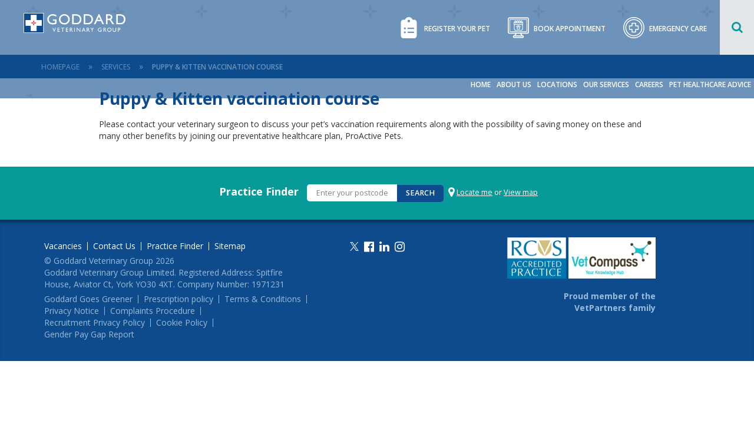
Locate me (474, 192)
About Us (514, 85)
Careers (649, 85)
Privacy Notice (71, 311)
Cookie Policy (181, 323)
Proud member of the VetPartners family (610, 301)
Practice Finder (259, 191)
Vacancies (63, 246)
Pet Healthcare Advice (710, 85)
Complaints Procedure (152, 311)
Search (420, 193)
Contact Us (114, 246)
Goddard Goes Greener (88, 299)
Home (481, 85)
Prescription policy (178, 299)
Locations (557, 85)
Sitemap (230, 246)
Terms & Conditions (262, 299)
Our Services (606, 85)
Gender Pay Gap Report (89, 334)
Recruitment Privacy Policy (94, 323)
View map (521, 192)
